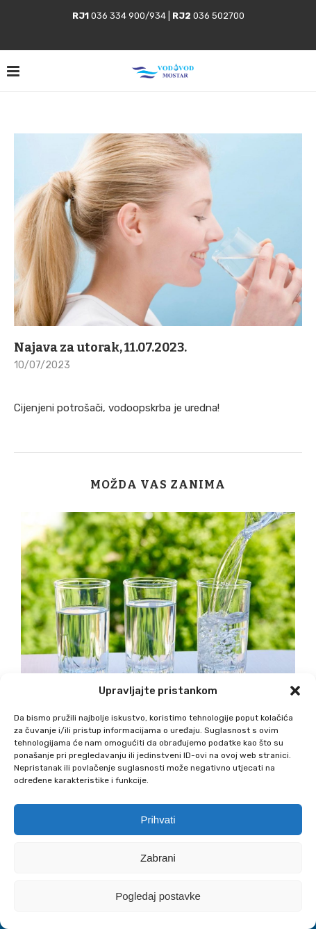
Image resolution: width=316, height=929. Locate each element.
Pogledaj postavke (158, 896)
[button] (295, 691)
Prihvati (157, 819)
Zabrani (158, 858)
